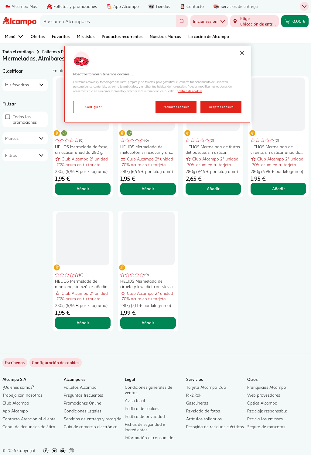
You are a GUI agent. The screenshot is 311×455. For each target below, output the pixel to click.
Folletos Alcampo (80, 387)
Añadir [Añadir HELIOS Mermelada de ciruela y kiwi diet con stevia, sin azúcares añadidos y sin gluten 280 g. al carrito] (148, 322)
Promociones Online (82, 402)
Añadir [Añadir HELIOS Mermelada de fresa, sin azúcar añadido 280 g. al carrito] (83, 188)
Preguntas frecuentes (83, 395)
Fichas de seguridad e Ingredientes (145, 427)
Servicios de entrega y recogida (92, 418)
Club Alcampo (15, 402)
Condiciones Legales (82, 410)
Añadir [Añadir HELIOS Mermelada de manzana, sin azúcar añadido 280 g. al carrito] (83, 322)
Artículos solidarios (204, 418)
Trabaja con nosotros (22, 395)
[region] (157, 84)
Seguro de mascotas (266, 426)
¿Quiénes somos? (18, 387)
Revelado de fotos (203, 410)
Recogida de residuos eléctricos (215, 426)
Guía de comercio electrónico (91, 426)
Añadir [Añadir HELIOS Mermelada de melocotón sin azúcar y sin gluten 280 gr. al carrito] (148, 188)
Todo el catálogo (18, 51)
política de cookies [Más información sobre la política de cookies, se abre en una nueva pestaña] (189, 91)
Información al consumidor (150, 437)
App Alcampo (15, 410)
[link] (55, 362)
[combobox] (108, 21)
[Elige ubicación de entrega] (254, 21)
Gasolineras (197, 402)
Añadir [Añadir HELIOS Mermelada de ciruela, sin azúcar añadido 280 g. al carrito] (278, 188)
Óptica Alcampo (262, 402)
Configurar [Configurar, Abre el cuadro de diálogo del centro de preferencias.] (93, 107)
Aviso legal (135, 400)
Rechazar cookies (176, 107)
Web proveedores (263, 395)
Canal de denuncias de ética (28, 426)
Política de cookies (142, 408)
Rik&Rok (193, 395)
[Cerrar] (242, 53)
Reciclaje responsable (267, 410)
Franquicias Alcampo (266, 387)
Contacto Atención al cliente (29, 418)
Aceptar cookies (221, 107)
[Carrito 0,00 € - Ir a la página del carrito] (295, 21)
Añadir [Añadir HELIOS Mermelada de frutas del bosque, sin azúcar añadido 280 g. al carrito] (213, 188)
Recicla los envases (265, 418)
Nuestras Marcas (165, 36)
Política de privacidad (145, 416)
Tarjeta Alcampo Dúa (206, 387)
